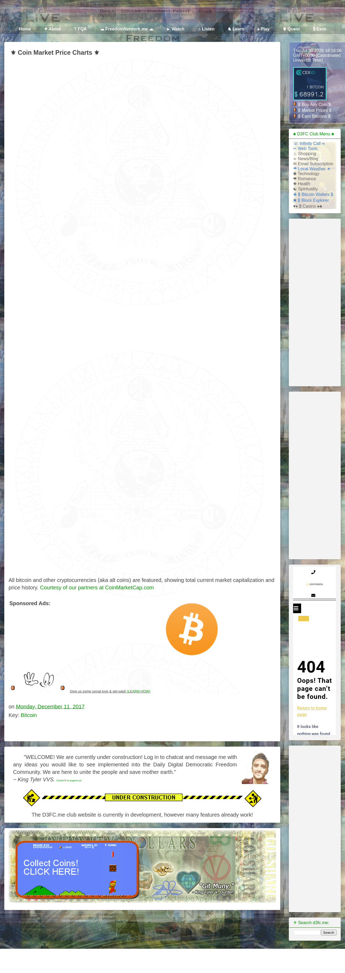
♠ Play (263, 29)
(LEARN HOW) (138, 691)
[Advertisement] (72, 615)
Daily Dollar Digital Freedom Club (36, 16)
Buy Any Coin (315, 104)
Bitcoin (29, 715)
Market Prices (315, 110)
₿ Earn (319, 29)
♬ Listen (205, 29)
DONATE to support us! (69, 780)
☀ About (52, 29)
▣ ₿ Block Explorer (311, 200)
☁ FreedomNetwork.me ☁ (126, 29)
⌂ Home (23, 29)
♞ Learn (236, 29)
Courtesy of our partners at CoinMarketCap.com (97, 587)
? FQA (80, 29)
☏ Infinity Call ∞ (309, 143)
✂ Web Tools (305, 148)
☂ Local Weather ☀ (312, 169)
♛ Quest (291, 29)
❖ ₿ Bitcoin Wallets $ (313, 194)
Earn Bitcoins (315, 116)
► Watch (175, 29)
